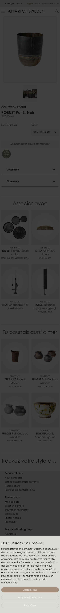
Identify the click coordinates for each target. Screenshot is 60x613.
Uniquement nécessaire (30, 597)
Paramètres (30, 605)
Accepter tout (30, 590)
